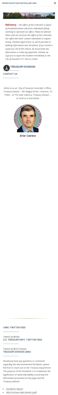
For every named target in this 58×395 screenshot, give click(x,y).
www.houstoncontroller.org (19, 3)
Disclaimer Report (14, 388)
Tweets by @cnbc (11, 336)
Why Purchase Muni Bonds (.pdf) (21, 392)
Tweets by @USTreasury (14, 348)
